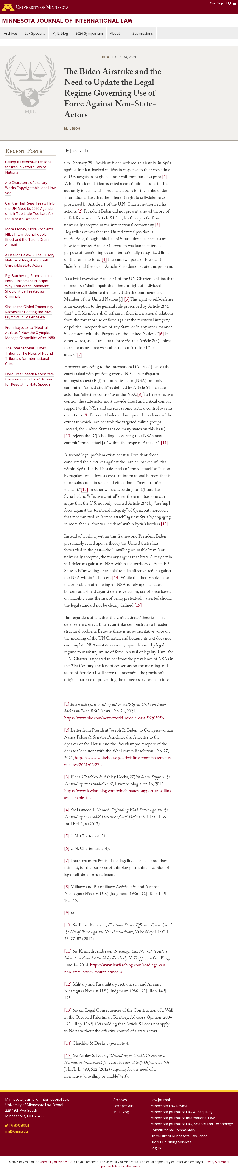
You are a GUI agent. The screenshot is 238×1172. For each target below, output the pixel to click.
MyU (229, 3)
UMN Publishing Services (171, 1142)
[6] (161, 333)
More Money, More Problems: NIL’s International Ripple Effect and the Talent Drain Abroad (29, 237)
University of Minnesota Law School (179, 1136)
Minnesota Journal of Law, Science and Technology (192, 1124)
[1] (164, 176)
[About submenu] (125, 33)
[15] (138, 605)
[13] (164, 524)
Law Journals (161, 1099)
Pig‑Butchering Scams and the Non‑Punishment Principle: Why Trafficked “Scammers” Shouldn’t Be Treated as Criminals (29, 286)
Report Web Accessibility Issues (119, 1166)
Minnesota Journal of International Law (67, 21)
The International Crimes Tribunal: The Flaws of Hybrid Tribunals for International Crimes (29, 356)
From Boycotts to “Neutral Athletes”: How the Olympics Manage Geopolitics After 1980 (30, 332)
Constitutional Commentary (173, 1130)
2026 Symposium (89, 33)
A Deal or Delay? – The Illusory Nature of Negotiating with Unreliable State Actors (29, 260)
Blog (106, 57)
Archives (10, 33)
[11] (164, 442)
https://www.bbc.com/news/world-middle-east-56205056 (114, 718)
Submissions (142, 33)
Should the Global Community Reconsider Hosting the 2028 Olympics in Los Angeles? (29, 311)
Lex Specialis (35, 33)
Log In (156, 1148)
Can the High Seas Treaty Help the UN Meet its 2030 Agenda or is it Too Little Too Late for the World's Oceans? (30, 211)
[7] (79, 354)
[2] (79, 211)
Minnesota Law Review (169, 1105)
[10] (68, 435)
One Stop (216, 3)
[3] (157, 225)
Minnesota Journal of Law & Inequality (181, 1111)
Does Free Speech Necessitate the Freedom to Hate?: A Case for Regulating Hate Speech (29, 379)
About (115, 33)
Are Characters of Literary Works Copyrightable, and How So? (30, 187)
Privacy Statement (217, 1162)
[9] (86, 415)
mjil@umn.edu (16, 1131)
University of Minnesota (56, 1162)
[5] (126, 299)
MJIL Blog (60, 33)
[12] (84, 489)
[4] (104, 259)
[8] (139, 394)
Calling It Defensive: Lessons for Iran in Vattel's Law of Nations (28, 167)
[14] (116, 577)
